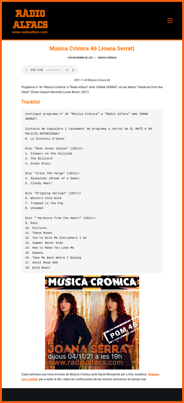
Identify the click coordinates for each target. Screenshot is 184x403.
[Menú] (170, 20)
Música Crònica (107, 57)
